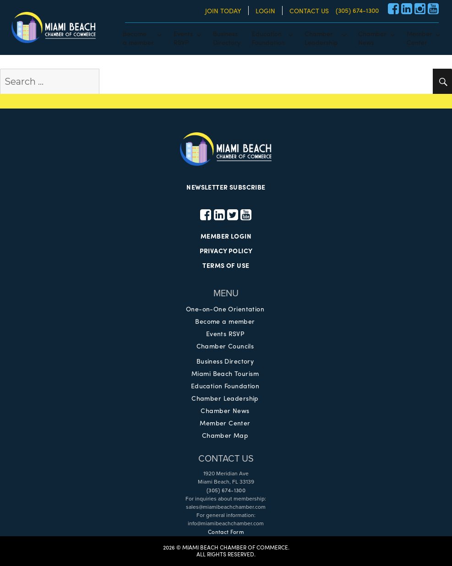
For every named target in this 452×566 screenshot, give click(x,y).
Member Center (225, 422)
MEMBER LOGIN (226, 235)
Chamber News (225, 410)
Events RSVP (225, 333)
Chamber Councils (225, 345)
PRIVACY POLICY (226, 250)
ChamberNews (372, 37)
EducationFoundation (268, 37)
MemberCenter (419, 37)
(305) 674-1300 (357, 10)
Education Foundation (225, 385)
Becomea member (138, 37)
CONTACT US (309, 10)
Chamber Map (225, 435)
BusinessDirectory (226, 37)
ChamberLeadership (321, 37)
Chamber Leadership (225, 398)
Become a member (225, 321)
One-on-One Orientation (225, 308)
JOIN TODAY (223, 10)
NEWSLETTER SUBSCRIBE (225, 186)
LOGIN (265, 10)
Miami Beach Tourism (225, 373)
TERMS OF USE (225, 265)
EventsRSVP (183, 37)
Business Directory (225, 360)
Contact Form (226, 532)
